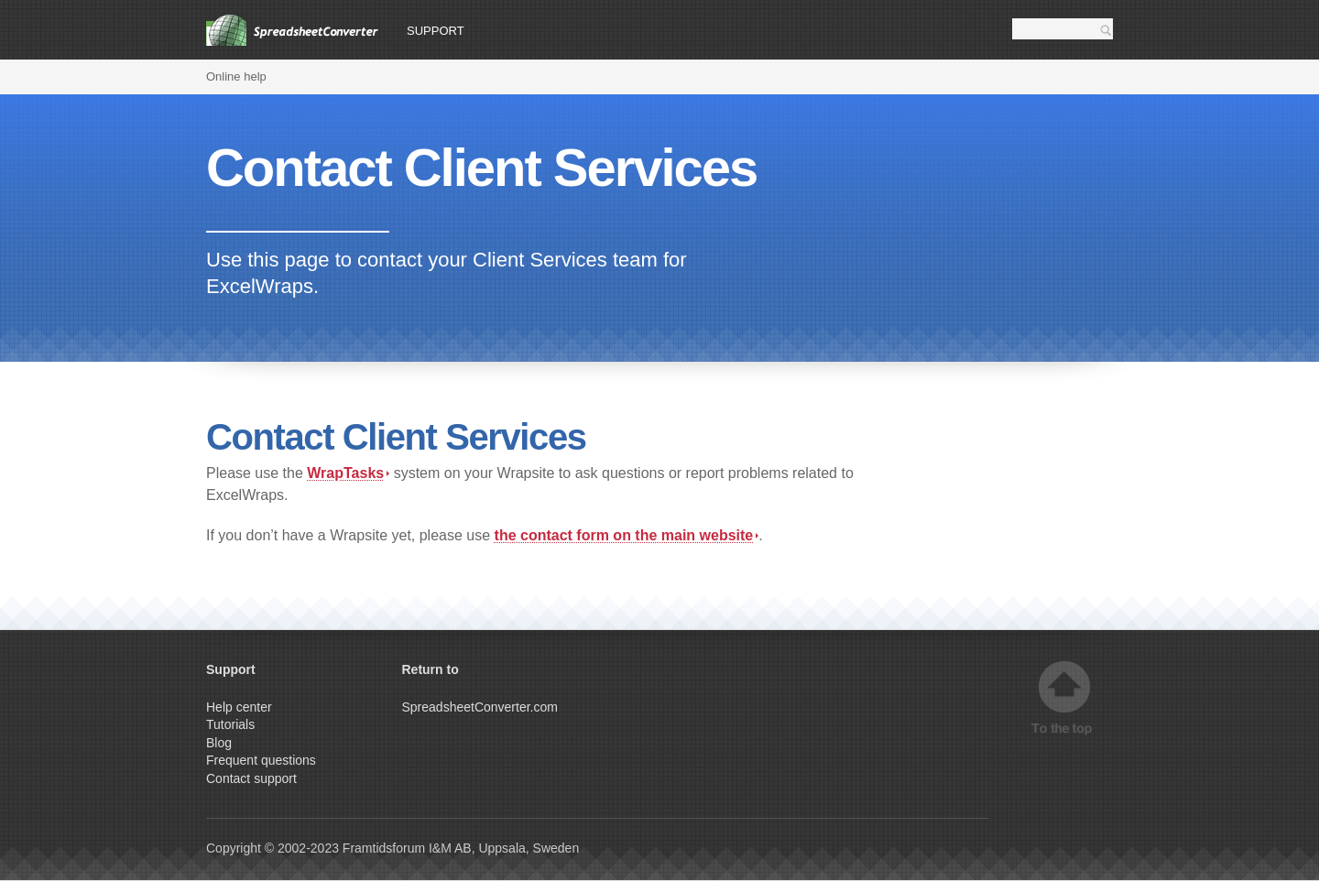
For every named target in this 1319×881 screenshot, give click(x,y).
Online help (236, 76)
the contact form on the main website (627, 535)
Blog (219, 742)
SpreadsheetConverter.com (480, 707)
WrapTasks (348, 473)
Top (1064, 698)
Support (435, 31)
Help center (239, 707)
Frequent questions (261, 760)
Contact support (251, 778)
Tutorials (230, 724)
